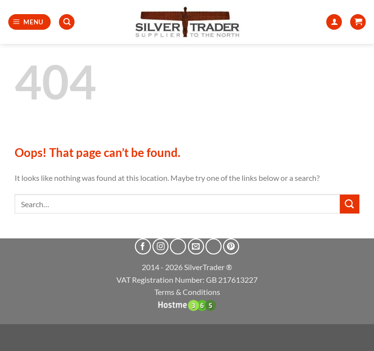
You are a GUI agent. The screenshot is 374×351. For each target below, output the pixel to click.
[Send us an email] (196, 246)
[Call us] (214, 246)
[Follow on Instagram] (160, 246)
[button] (29, 22)
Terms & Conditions (187, 291)
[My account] (334, 22)
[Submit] (349, 204)
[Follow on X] (178, 246)
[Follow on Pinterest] (231, 246)
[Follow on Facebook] (143, 246)
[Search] (67, 22)
